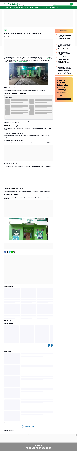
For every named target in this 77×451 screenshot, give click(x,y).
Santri (36, 7)
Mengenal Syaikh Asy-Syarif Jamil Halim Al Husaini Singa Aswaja (63, 58)
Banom (45, 2)
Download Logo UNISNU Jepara (64, 39)
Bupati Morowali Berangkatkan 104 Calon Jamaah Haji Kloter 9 (64, 63)
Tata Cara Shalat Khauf (64, 42)
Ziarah (40, 7)
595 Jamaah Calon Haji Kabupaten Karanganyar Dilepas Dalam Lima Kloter (64, 67)
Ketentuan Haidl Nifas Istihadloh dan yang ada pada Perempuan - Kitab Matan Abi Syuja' (64, 72)
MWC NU (49, 58)
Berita (28, 2)
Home (23, 2)
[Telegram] (10, 252)
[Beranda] (5, 30)
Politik (11, 7)
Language (25, 5)
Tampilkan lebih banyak (28, 426)
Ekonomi (21, 7)
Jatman (16, 7)
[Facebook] (5, 252)
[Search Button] (71, 4)
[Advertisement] (38, 18)
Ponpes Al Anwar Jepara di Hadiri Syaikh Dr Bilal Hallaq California (64, 35)
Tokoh (26, 7)
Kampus (31, 7)
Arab (58, 7)
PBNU (39, 2)
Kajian (45, 7)
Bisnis (34, 2)
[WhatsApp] (12, 252)
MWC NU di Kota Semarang (21, 61)
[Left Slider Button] (49, 345)
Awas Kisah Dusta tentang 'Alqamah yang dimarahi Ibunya (64, 45)
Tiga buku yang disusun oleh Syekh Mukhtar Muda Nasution (64, 53)
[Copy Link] (14, 252)
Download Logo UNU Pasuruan (63, 49)
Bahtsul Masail (52, 7)
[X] (7, 252)
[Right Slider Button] (52, 345)
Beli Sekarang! (63, 99)
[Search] (61, 4)
